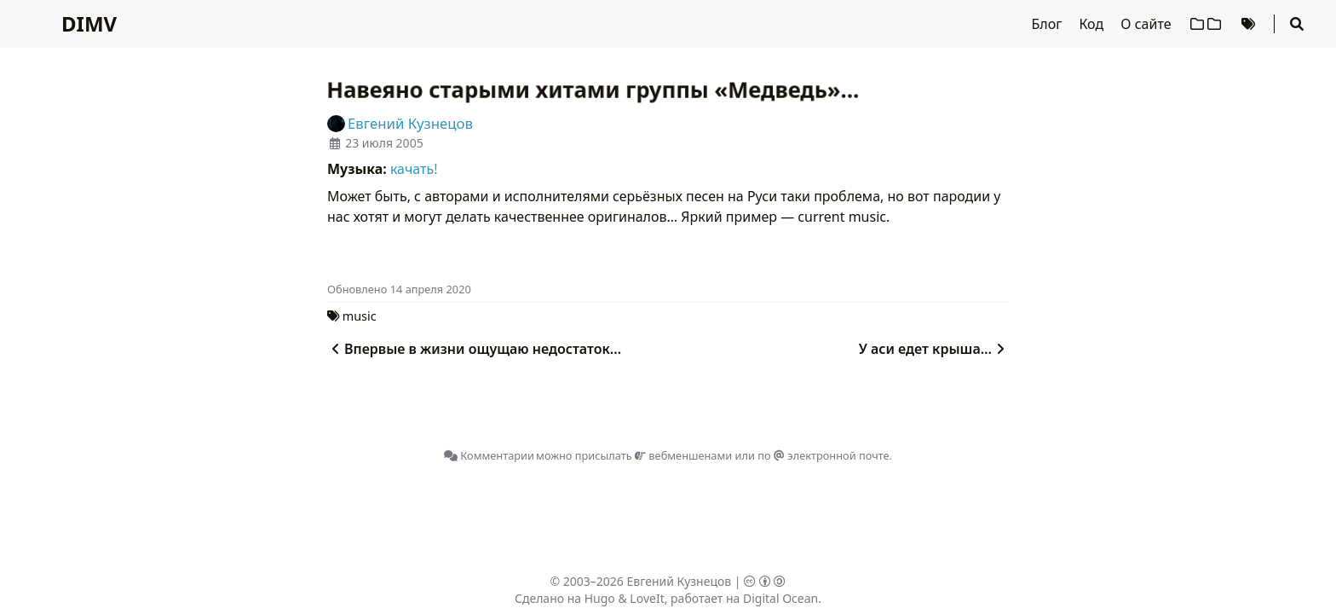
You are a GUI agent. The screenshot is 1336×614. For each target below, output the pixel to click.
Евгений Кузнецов (679, 581)
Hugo (599, 598)
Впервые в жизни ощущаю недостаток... (474, 348)
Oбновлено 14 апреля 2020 (399, 289)
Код (1093, 23)
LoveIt (647, 598)
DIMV (89, 23)
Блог (1049, 23)
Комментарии (489, 455)
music (360, 316)
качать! (414, 168)
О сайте (1147, 23)
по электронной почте (823, 455)
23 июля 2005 (384, 143)
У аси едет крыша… (934, 348)
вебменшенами (683, 455)
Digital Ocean (780, 598)
